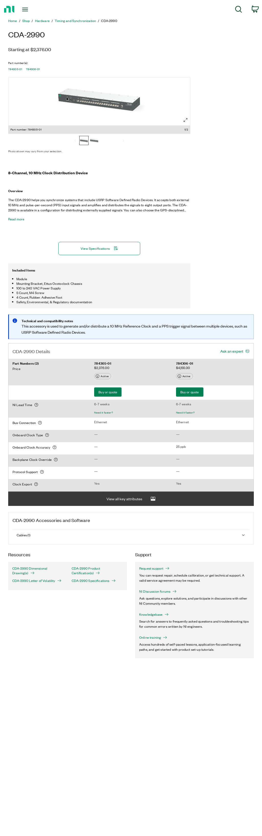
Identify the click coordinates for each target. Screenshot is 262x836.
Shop (26, 20)
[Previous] (75, 141)
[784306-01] (94, 141)
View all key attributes (131, 499)
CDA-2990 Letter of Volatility (36, 580)
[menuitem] (238, 10)
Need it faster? (103, 412)
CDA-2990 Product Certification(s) (86, 570)
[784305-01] (84, 141)
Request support (154, 568)
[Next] (123, 141)
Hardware (42, 20)
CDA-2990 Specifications (94, 580)
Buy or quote (108, 391)
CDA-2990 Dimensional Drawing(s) (29, 570)
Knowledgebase (154, 614)
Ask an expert (231, 351)
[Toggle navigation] (34, 9)
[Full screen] (185, 120)
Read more (16, 219)
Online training (153, 637)
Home (12, 20)
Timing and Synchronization (75, 20)
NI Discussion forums (158, 591)
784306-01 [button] (33, 69)
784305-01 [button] (15, 69)
